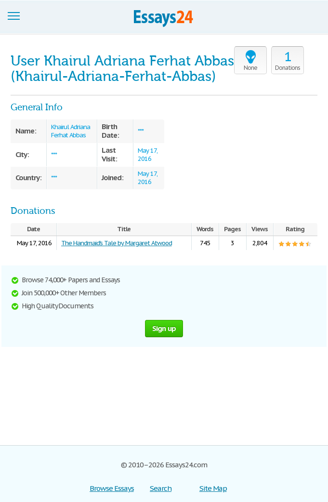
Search (160, 488)
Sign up (164, 328)
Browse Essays (111, 488)
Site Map (213, 488)
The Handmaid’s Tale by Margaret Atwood (116, 243)
